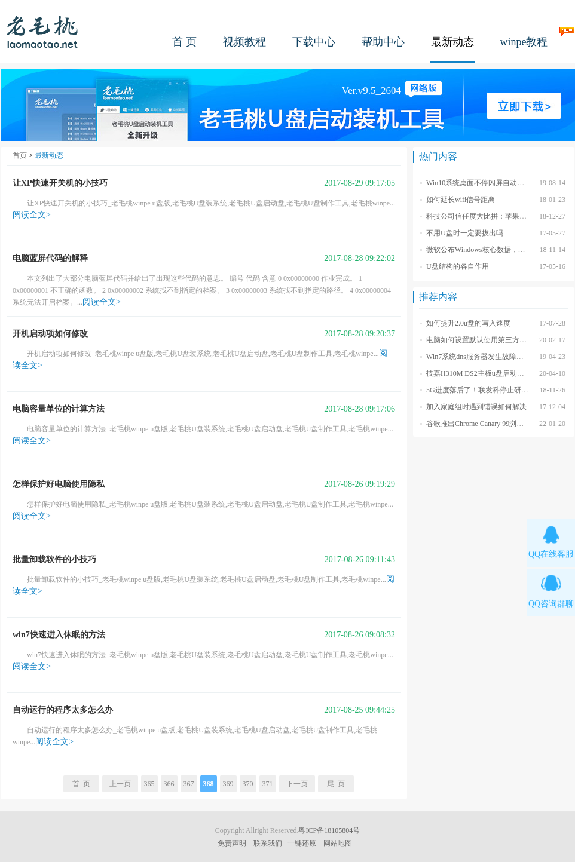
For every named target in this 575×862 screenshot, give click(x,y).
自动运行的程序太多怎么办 (63, 709)
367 (188, 784)
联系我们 (267, 843)
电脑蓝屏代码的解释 (50, 258)
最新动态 (452, 42)
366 (169, 784)
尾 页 (336, 784)
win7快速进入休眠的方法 (59, 634)
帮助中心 (383, 42)
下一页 (297, 784)
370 (248, 784)
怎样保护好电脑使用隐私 (59, 484)
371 (267, 784)
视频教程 (244, 42)
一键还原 (302, 843)
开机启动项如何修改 (50, 333)
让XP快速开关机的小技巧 (60, 183)
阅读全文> (32, 214)
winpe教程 (524, 42)
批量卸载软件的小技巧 (54, 559)
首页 (20, 155)
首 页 (184, 42)
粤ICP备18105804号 (329, 830)
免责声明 (232, 843)
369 (228, 784)
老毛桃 (42, 31)
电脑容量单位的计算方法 (59, 408)
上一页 (120, 784)
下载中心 (313, 42)
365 (149, 784)
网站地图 (337, 843)
